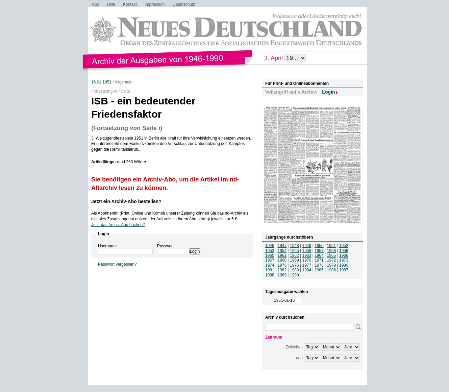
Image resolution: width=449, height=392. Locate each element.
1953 (269, 250)
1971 (319, 260)
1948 (294, 245)
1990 (294, 275)
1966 (343, 255)
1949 (306, 245)
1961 (282, 255)
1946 (269, 245)
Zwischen (294, 347)
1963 (306, 255)
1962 (294, 255)
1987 (343, 270)
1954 (282, 250)
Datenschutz (184, 4)
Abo (95, 4)
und (299, 358)
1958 (331, 250)
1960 (269, 255)
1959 (343, 250)
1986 (331, 270)
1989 (282, 275)
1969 (294, 260)
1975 (282, 265)
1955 (294, 250)
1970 (306, 260)
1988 (269, 275)
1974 (269, 265)
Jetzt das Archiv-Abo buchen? (118, 224)
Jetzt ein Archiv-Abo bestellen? (126, 201)
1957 (319, 250)
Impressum (155, 4)
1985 (319, 270)
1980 (343, 265)
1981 (269, 270)
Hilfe (111, 4)
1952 (343, 245)
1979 (331, 265)
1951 (331, 245)
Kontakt (130, 4)
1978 (319, 265)
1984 (306, 270)
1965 (331, 255)
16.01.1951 (101, 82)
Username (107, 246)
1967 (269, 260)
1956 (306, 250)
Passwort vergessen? (117, 264)
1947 (282, 245)
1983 (294, 270)
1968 (282, 260)
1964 (319, 255)
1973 (343, 260)
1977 (306, 265)
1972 (331, 260)
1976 (294, 265)
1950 (319, 245)
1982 (282, 270)
